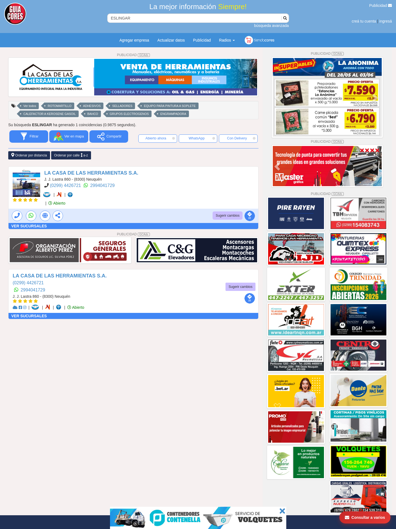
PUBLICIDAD (133, 55)
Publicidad (380, 5)
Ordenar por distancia (29, 155)
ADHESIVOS (92, 106)
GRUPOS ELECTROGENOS (129, 113)
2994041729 (102, 185)
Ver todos (29, 106)
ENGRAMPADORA (173, 113)
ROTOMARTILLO (59, 106)
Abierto (56, 203)
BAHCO (92, 113)
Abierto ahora (160, 138)
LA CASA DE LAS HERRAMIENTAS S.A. (91, 173)
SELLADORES (122, 106)
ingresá (385, 21)
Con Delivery (241, 138)
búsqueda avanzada (271, 25)
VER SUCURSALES (29, 226)
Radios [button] (227, 40)
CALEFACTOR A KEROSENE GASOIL (49, 113)
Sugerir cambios (228, 215)
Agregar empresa (134, 40)
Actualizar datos (171, 40)
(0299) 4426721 (66, 185)
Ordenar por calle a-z (71, 155)
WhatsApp (202, 138)
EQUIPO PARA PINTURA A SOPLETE (170, 106)
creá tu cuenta (364, 21)
